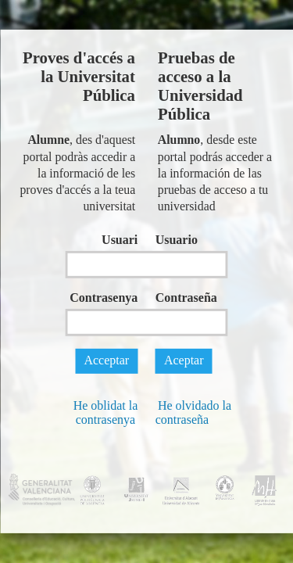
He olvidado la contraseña (193, 412)
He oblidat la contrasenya (105, 412)
